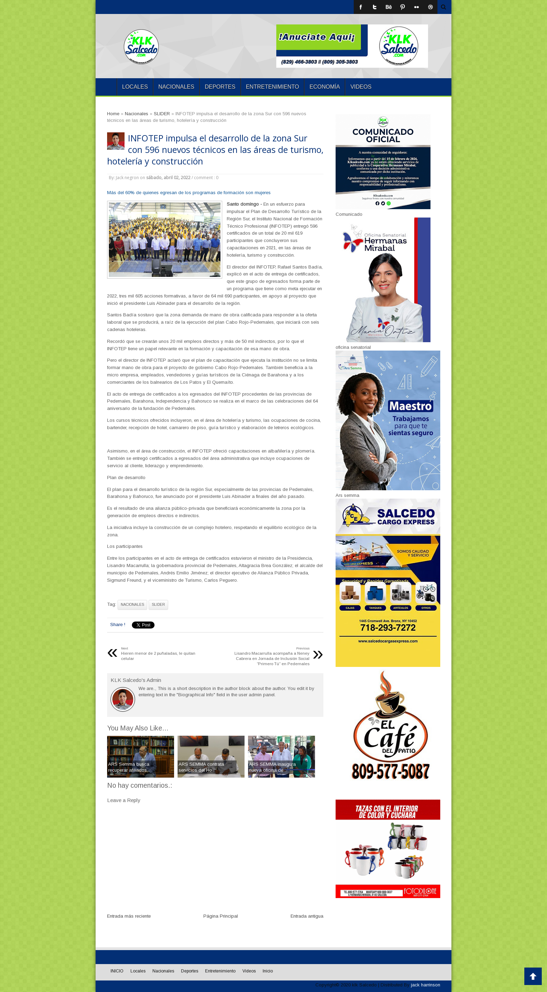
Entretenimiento (272, 87)
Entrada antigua (307, 916)
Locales (135, 87)
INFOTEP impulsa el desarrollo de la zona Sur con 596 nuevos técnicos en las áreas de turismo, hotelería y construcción (215, 149)
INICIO (106, 87)
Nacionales (176, 87)
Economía (324, 87)
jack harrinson (425, 984)
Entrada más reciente (129, 916)
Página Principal (220, 916)
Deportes (220, 87)
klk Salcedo (364, 984)
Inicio (268, 971)
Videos (360, 87)
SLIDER (158, 605)
